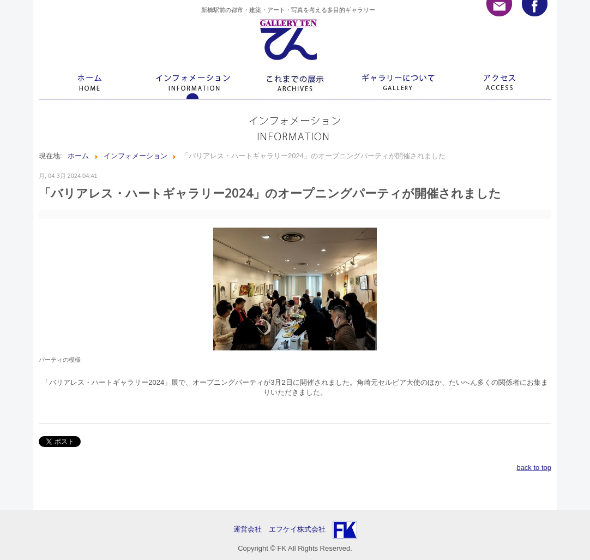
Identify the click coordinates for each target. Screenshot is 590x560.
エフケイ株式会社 (297, 529)
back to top (533, 467)
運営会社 (251, 529)
